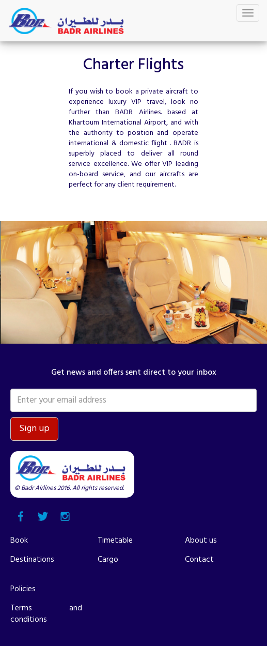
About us (201, 540)
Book (19, 540)
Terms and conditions (46, 614)
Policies (23, 589)
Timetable (115, 540)
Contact (199, 559)
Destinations (32, 559)
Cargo (108, 559)
